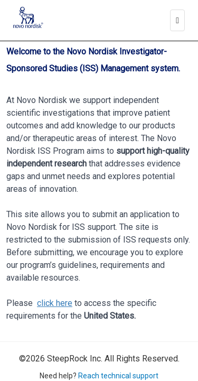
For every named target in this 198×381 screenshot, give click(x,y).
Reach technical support (118, 375)
